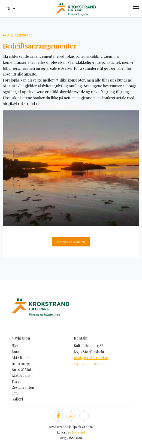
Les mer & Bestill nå (71, 242)
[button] (10, 9)
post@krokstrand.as (91, 357)
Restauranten (23, 387)
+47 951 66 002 (86, 363)
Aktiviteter (20, 357)
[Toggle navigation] (136, 8)
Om (15, 393)
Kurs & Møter (23, 369)
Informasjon (22, 363)
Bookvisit (78, 432)
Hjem (16, 345)
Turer (16, 381)
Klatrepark (21, 375)
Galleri (17, 399)
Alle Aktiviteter (17, 35)
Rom (15, 351)
